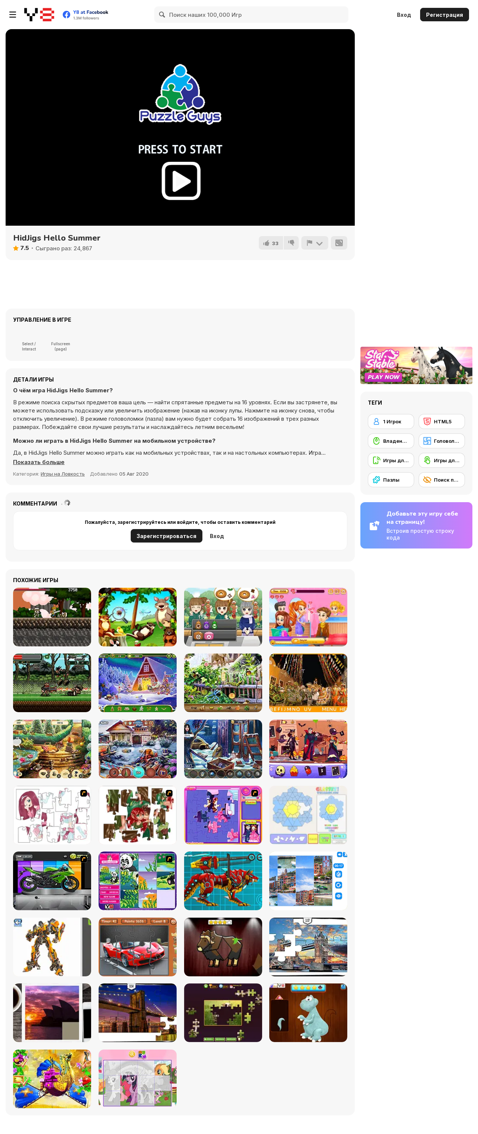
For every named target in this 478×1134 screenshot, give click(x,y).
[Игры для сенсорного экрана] (442, 460)
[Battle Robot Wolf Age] (223, 881)
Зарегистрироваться (166, 536)
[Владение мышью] (391, 440)
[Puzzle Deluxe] (308, 881)
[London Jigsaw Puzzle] (308, 947)
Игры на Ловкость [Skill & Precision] (63, 474)
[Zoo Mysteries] (223, 682)
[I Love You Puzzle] (138, 815)
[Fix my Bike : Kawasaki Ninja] (52, 881)
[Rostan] (52, 617)
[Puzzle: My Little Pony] (138, 1079)
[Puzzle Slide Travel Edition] (52, 1012)
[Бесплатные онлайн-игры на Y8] (39, 14)
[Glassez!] (308, 815)
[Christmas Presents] (138, 749)
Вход (404, 15)
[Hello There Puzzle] (52, 815)
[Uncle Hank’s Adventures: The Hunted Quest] (308, 749)
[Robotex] (52, 947)
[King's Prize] (52, 749)
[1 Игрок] (391, 421)
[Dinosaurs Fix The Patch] (308, 1012)
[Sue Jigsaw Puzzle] (223, 815)
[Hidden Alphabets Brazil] (308, 682)
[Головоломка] (442, 440)
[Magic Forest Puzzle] (138, 881)
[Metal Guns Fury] (52, 682)
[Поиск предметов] (442, 479)
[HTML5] (442, 421)
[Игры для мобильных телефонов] (391, 460)
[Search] (162, 14)
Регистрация (444, 15)
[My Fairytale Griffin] (52, 1079)
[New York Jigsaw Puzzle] (138, 1012)
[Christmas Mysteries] (138, 682)
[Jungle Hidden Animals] (138, 617)
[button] (39, 462)
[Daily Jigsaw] (223, 1012)
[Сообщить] (314, 243)
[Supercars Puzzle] (138, 947)
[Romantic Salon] (308, 617)
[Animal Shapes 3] (223, 947)
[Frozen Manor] (223, 749)
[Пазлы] (391, 479)
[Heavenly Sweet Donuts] (223, 617)
